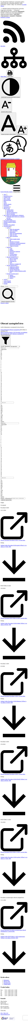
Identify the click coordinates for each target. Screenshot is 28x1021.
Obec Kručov (12, 1017)
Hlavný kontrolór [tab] (5, 315)
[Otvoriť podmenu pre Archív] (7, 279)
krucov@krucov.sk (5, 997)
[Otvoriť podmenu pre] (6, 194)
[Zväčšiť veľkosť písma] (21, 130)
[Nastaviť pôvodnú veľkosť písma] (8, 124)
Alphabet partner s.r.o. (19, 1016)
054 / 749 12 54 (4, 996)
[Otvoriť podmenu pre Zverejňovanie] (11, 226)
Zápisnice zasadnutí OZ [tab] (18, 317)
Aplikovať (6, 483)
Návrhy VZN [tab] (12, 315)
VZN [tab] (11, 317)
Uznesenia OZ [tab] (5, 317)
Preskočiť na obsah (5, 17)
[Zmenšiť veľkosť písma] (6, 105)
